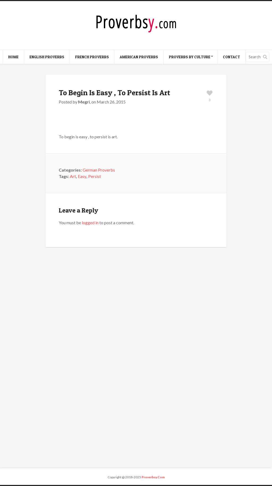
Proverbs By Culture (189, 57)
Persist (94, 176)
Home (13, 57)
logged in (90, 222)
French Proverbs (92, 57)
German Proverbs (99, 169)
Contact (231, 57)
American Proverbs (139, 57)
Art (73, 176)
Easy (82, 176)
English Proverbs (46, 57)
